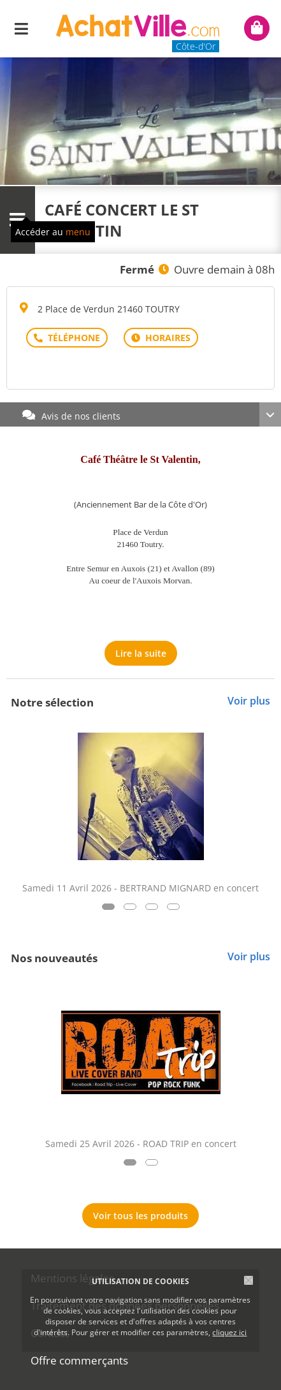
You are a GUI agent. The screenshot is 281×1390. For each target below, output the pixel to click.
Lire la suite (140, 653)
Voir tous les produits (140, 1216)
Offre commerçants (79, 1360)
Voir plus (248, 701)
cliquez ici (229, 1332)
